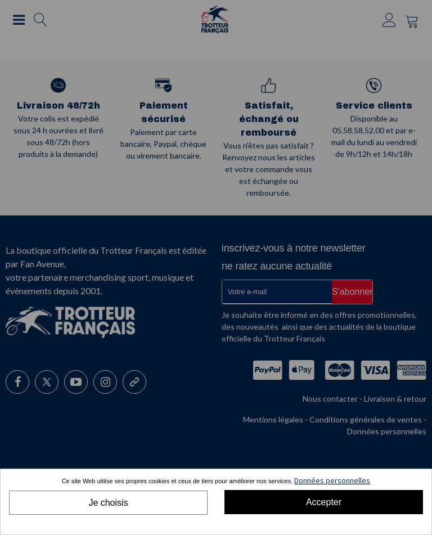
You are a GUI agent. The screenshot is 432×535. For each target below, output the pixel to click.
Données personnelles (332, 480)
